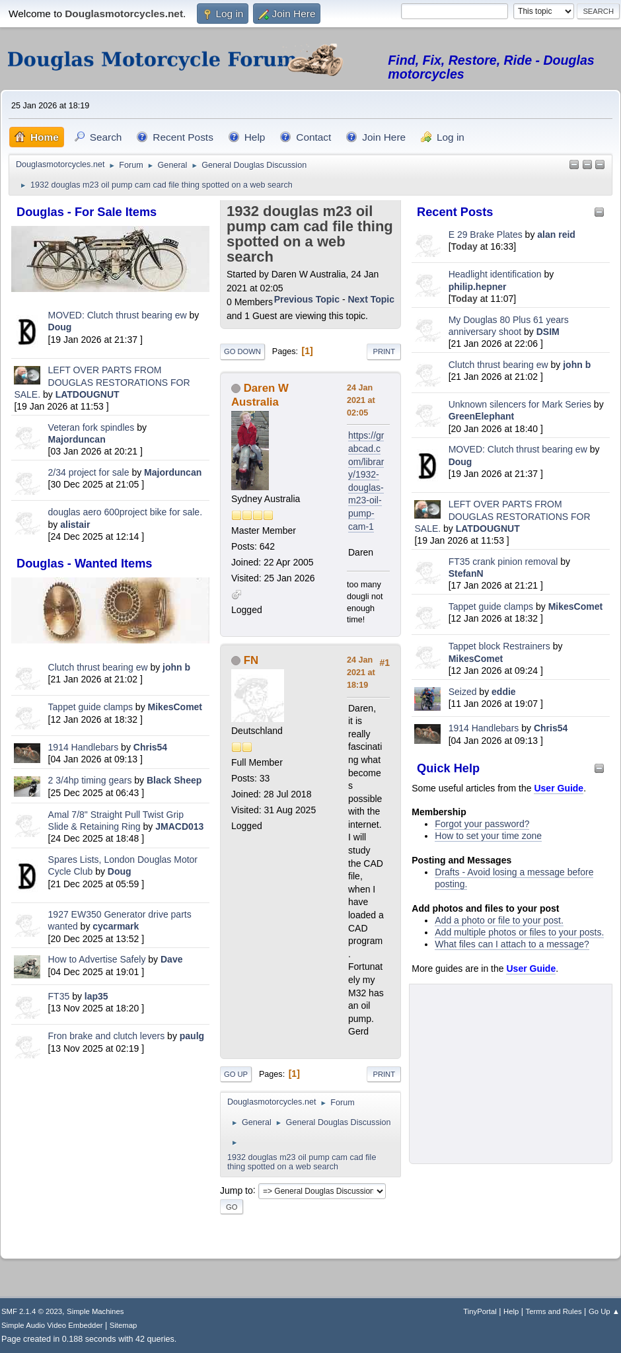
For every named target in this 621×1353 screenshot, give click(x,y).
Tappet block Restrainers (501, 646)
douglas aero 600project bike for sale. (125, 512)
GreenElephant (482, 416)
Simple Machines (95, 1311)
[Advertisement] (110, 1156)
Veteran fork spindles (91, 427)
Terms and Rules (554, 1311)
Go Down (242, 351)
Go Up (236, 1074)
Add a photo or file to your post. (499, 920)
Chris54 (150, 747)
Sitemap (123, 1325)
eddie (504, 691)
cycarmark (115, 926)
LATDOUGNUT (87, 394)
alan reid (556, 234)
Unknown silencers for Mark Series (520, 404)
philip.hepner (478, 286)
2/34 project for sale (88, 472)
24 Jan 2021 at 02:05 (361, 400)
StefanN (466, 573)
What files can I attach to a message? (512, 944)
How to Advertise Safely (97, 959)
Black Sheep (174, 780)
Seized (464, 691)
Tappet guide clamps (90, 707)
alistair (75, 524)
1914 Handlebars (83, 747)
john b (176, 667)
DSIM (548, 331)
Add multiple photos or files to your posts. (519, 932)
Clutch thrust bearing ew (99, 667)
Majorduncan (77, 439)
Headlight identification (495, 274)
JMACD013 (179, 826)
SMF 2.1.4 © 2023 (31, 1311)
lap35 (96, 996)
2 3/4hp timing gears (90, 780)
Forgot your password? (482, 824)
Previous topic (307, 299)
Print (384, 351)
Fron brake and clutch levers (106, 1036)
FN (251, 660)
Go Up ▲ (604, 1311)
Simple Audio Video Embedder (51, 1325)
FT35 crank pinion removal (503, 561)
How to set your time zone (488, 835)
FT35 (59, 996)
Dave (171, 959)
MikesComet (175, 707)
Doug (60, 327)
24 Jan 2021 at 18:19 (361, 672)
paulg (192, 1036)
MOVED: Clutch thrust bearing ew (119, 315)
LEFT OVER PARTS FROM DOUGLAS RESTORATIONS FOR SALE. (102, 382)
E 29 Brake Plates (486, 234)
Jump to (236, 1190)
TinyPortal (480, 1311)
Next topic (370, 299)
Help (511, 1311)
